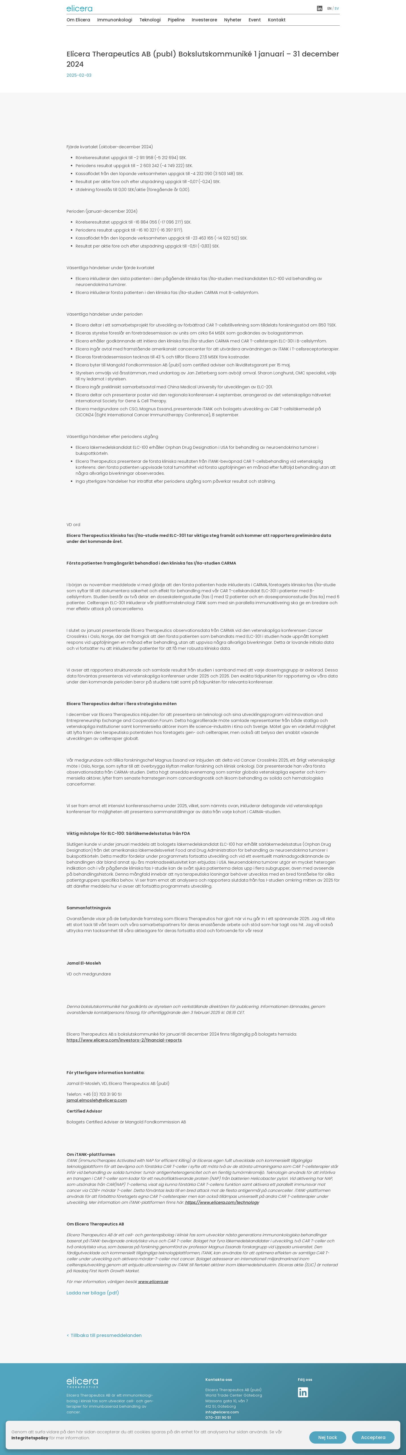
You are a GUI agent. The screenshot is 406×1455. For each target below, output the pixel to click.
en (329, 8)
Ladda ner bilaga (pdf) (93, 1293)
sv (337, 8)
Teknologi (150, 20)
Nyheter (233, 20)
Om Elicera (78, 20)
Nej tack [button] (327, 1437)
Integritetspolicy (29, 1438)
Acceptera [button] (373, 1437)
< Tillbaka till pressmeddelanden (104, 1335)
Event (255, 20)
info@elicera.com (222, 1412)
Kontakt (277, 20)
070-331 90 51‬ (218, 1417)
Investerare (204, 20)
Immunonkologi (114, 20)
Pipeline (176, 20)
